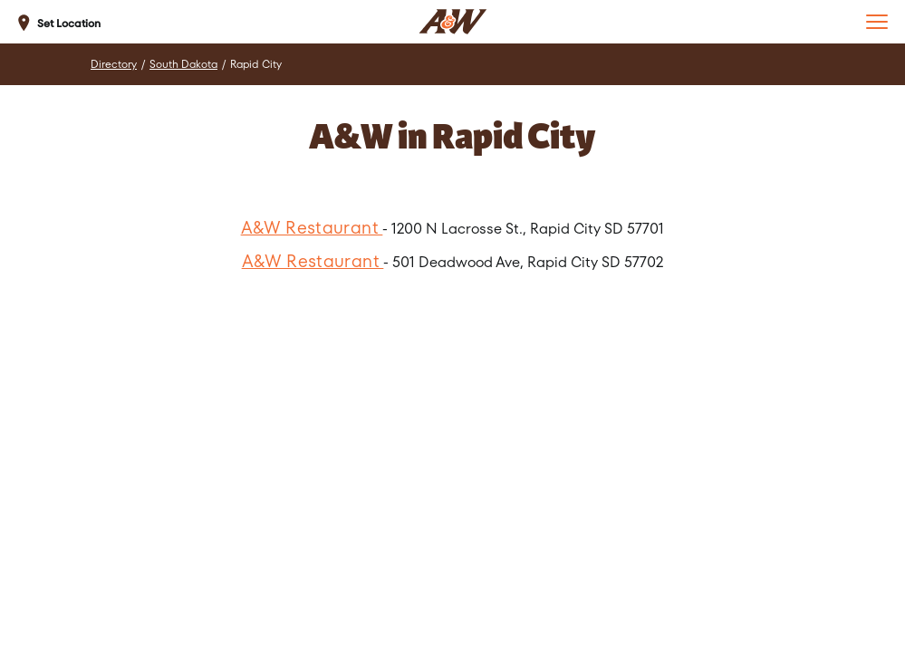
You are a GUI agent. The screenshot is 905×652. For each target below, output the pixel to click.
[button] (877, 21)
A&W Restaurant (312, 228)
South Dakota (183, 64)
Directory (114, 64)
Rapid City (256, 64)
